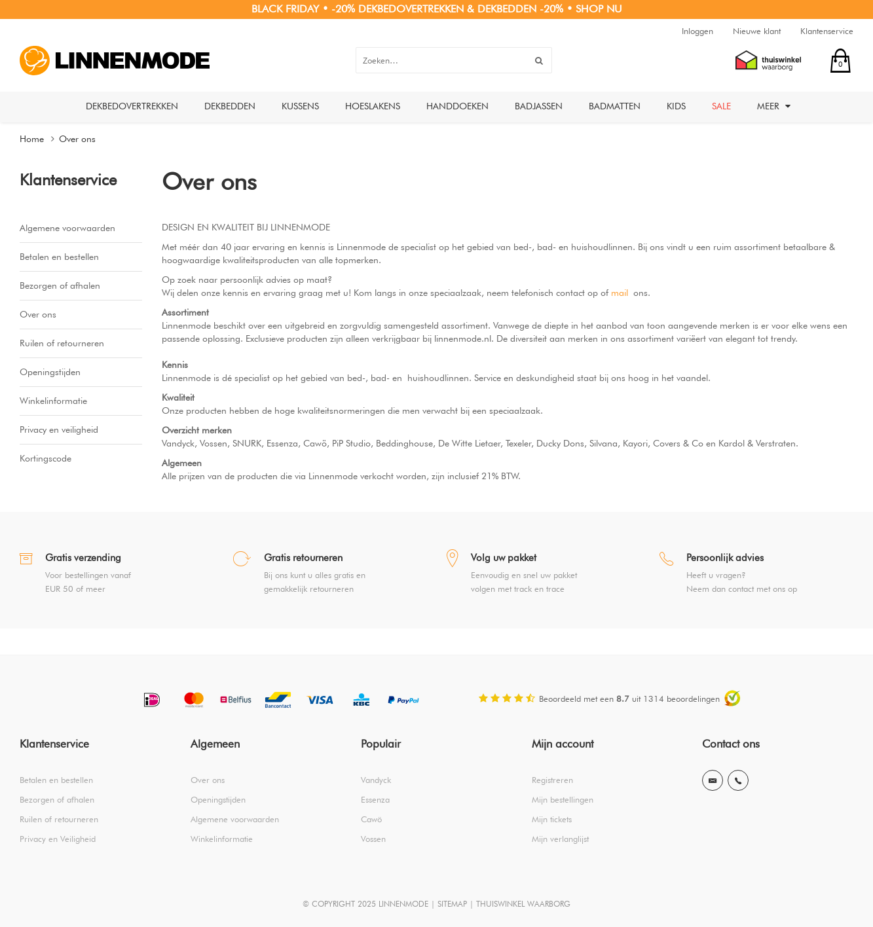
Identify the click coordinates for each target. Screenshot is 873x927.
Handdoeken (457, 106)
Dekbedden (229, 106)
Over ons (77, 139)
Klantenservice (826, 31)
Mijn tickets (552, 819)
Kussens (300, 106)
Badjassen (539, 106)
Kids (676, 106)
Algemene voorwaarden (67, 228)
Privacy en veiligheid (59, 429)
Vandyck (376, 779)
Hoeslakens (372, 106)
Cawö (371, 819)
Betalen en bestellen (59, 256)
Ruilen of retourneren (62, 343)
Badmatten (615, 106)
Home (32, 139)
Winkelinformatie (53, 400)
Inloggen (697, 31)
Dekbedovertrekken (132, 106)
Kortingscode (45, 458)
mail (619, 292)
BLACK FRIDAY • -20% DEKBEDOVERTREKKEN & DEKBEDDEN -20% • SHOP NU (436, 9)
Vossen (373, 838)
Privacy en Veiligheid (58, 838)
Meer (773, 106)
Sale (721, 106)
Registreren (552, 779)
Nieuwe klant (757, 31)
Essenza (375, 799)
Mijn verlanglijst (560, 838)
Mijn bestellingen (562, 799)
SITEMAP (452, 904)
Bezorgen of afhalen (60, 285)
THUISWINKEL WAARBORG (523, 904)
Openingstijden (50, 372)
